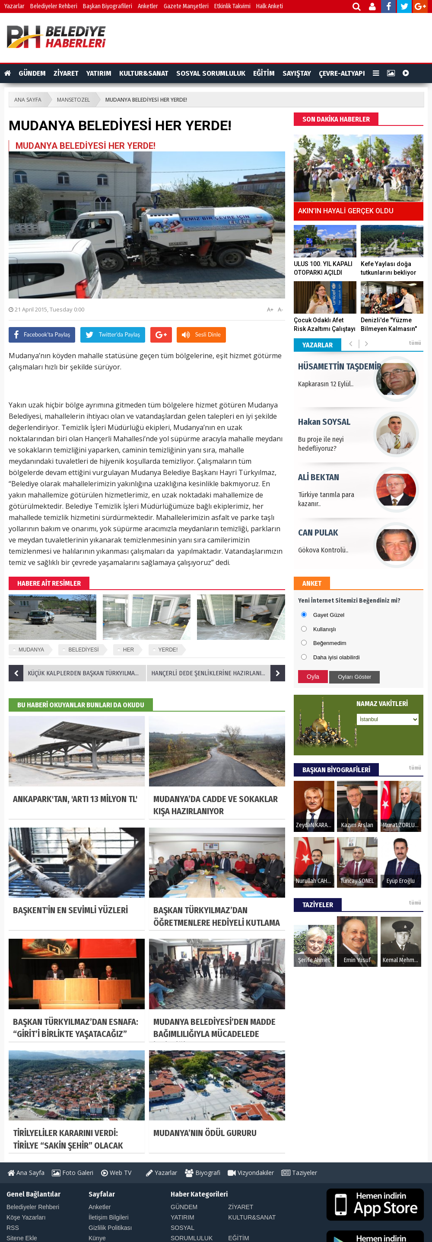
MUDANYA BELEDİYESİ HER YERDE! (146, 99)
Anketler (148, 6)
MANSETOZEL (73, 99)
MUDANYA (31, 650)
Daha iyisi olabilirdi (336, 657)
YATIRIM (98, 73)
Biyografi (202, 1172)
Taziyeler (299, 1172)
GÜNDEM (32, 73)
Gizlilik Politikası (110, 1227)
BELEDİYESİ (83, 650)
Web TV (116, 1172)
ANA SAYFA (27, 99)
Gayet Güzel (328, 615)
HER (128, 650)
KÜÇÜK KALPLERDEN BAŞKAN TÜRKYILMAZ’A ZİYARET (78, 673)
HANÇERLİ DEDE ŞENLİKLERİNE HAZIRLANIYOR (218, 673)
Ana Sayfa (25, 1172)
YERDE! (168, 650)
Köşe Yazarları (26, 1217)
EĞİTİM (264, 73)
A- (280, 309)
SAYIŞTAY (297, 73)
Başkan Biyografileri (107, 6)
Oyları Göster (354, 677)
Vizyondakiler (251, 1172)
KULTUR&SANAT (143, 73)
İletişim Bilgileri (109, 1217)
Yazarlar (14, 6)
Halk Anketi (269, 6)
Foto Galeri (72, 1172)
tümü (415, 343)
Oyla (313, 676)
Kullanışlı (324, 629)
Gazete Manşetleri (186, 6)
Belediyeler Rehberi (53, 6)
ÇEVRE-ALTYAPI (342, 73)
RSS (12, 1227)
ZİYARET (66, 73)
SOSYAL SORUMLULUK (210, 73)
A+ (270, 309)
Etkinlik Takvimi (232, 6)
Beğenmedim (329, 643)
